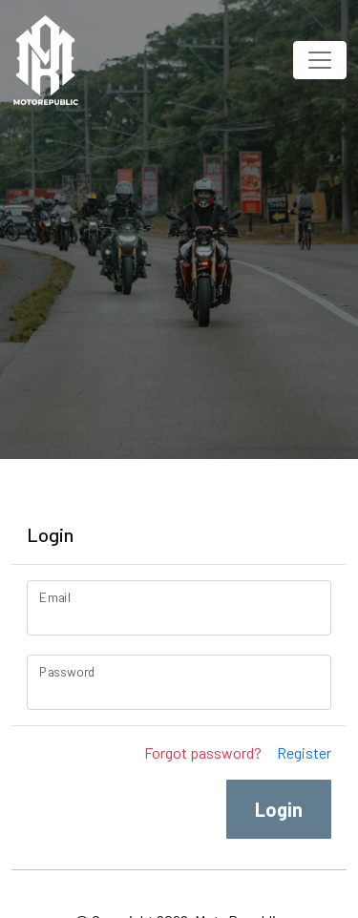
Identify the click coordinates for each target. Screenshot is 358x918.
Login (279, 809)
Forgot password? (203, 752)
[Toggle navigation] (320, 60)
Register (304, 752)
